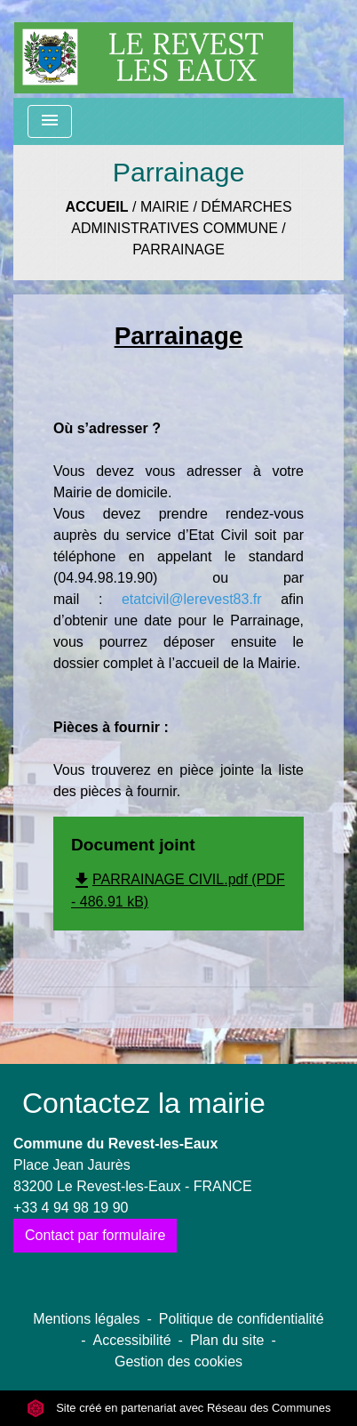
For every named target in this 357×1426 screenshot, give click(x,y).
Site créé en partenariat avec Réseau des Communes (179, 1407)
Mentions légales (86, 1318)
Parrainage (178, 249)
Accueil (96, 206)
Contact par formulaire (95, 1235)
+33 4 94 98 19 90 (70, 1207)
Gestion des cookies (178, 1361)
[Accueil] (153, 49)
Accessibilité (132, 1340)
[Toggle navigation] (50, 121)
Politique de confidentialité (241, 1318)
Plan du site (227, 1340)
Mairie (164, 206)
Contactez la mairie (144, 1103)
